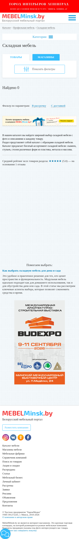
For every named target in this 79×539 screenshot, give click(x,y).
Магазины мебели (12, 449)
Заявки (6, 489)
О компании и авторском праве (17, 517)
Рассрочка (7, 485)
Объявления (8, 497)
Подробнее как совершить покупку (19, 530)
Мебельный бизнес (12, 477)
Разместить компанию (16, 427)
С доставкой (58, 105)
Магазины (46, 57)
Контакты (7, 505)
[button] (5, 533)
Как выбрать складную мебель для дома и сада (31, 270)
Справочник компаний (14, 457)
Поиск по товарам (12, 461)
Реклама (6, 493)
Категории (42, 37)
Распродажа (8, 469)
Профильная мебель (24, 27)
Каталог (6, 27)
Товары (16, 57)
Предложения (9, 501)
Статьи (6, 473)
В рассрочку (39, 105)
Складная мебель (46, 27)
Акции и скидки (11, 465)
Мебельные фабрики (13, 453)
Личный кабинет (11, 481)
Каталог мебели (10, 445)
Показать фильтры (39, 69)
